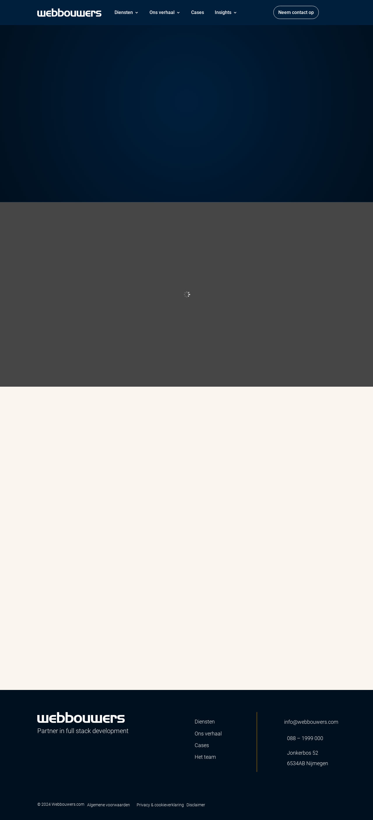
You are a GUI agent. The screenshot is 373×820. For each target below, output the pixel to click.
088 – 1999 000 (305, 738)
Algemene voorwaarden (108, 805)
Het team (205, 757)
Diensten (124, 12)
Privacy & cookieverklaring (160, 805)
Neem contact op (296, 12)
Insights (223, 12)
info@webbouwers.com (311, 722)
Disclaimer (195, 805)
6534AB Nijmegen (307, 763)
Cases (197, 12)
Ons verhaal (162, 12)
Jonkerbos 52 (302, 753)
